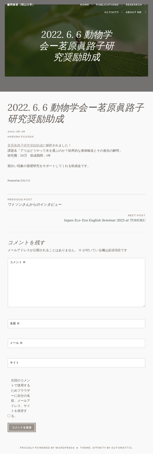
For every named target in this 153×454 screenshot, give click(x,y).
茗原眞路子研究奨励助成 (25, 145)
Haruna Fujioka (21, 136)
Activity (113, 12)
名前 (15, 323)
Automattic (121, 447)
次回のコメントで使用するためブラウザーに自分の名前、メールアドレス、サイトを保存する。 (20, 398)
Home (86, 4)
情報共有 (25, 180)
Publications (109, 4)
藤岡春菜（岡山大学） (19, 4)
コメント (18, 262)
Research (136, 4)
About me (136, 12)
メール (16, 342)
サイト (14, 362)
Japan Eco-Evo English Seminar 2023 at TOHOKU (76, 217)
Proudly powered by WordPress (47, 447)
